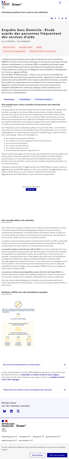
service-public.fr (25, 441)
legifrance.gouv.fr (8, 441)
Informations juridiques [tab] (44, 99)
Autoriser (31, 189)
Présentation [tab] (9, 99)
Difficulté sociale (9, 47)
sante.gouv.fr (23, 437)
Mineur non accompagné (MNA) (14, 51)
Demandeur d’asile (25, 47)
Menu (66, 3)
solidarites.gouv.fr (8, 437)
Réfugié (39, 47)
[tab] (34, 364)
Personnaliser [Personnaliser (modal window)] (37, 455)
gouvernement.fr (52, 437)
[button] (34, 364)
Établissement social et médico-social (42, 51)
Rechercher (60, 3)
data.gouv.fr (37, 437)
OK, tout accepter (57, 455)
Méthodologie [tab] (25, 99)
